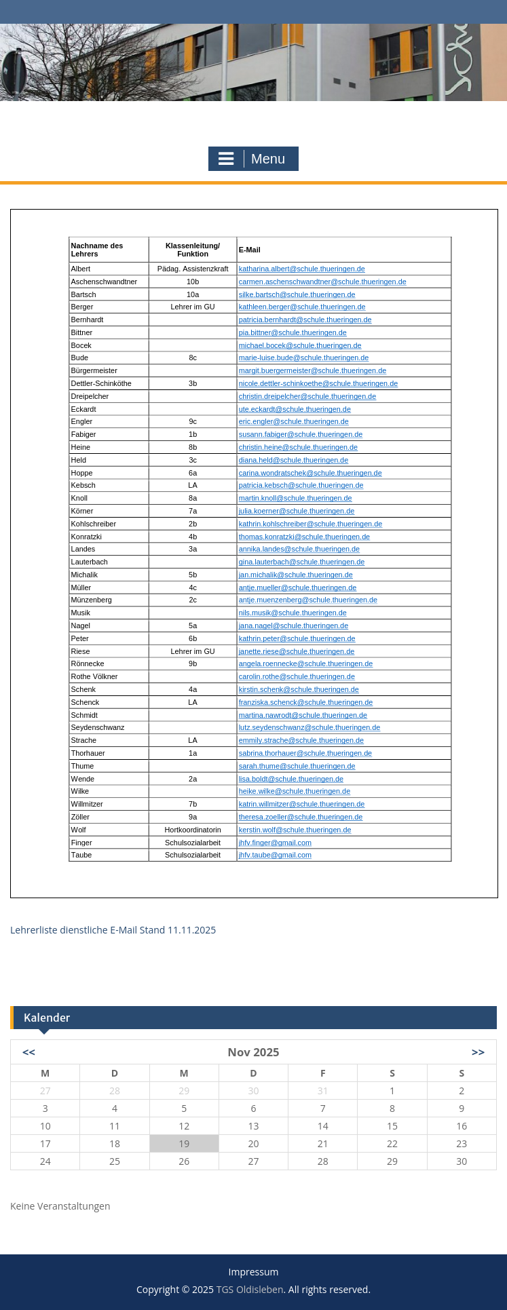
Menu (252, 159)
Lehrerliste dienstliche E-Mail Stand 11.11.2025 (113, 929)
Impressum (254, 1272)
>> (478, 1052)
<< (28, 1052)
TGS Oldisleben (253, 112)
